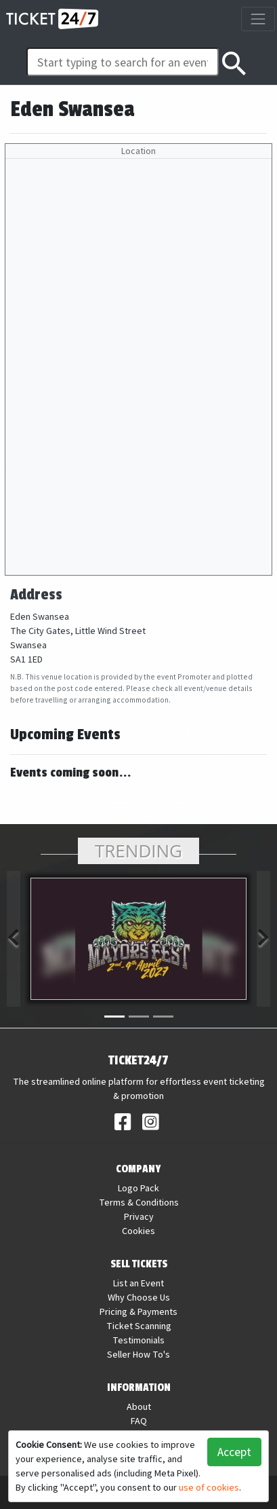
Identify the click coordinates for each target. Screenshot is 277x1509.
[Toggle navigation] (257, 19)
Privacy (139, 1216)
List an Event (138, 1283)
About (139, 1406)
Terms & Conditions (139, 1202)
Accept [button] (234, 1451)
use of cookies (209, 1487)
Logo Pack (138, 1188)
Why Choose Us (139, 1297)
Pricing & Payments (138, 1311)
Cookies (138, 1231)
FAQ (139, 1421)
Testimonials (138, 1340)
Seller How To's (138, 1354)
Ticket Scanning (138, 1326)
